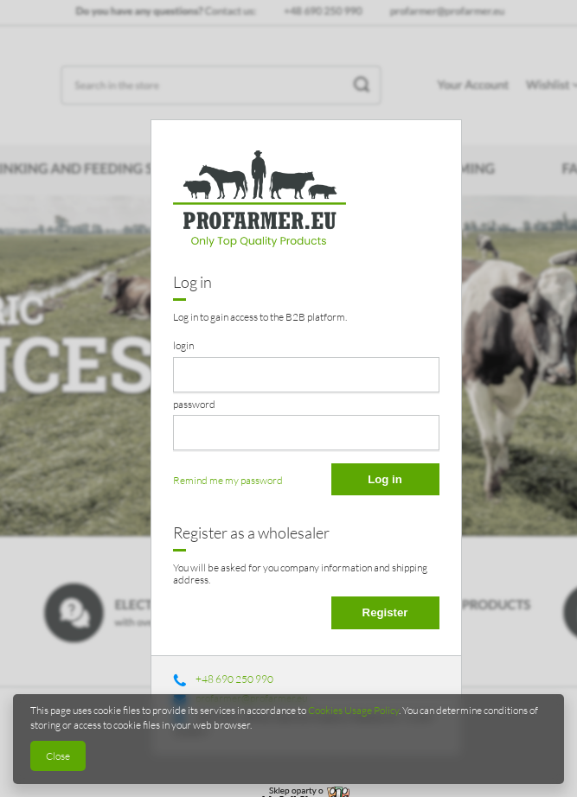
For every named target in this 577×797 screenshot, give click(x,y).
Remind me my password (228, 480)
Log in (385, 479)
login (183, 345)
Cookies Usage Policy (353, 710)
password (194, 404)
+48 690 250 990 (234, 679)
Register (385, 612)
